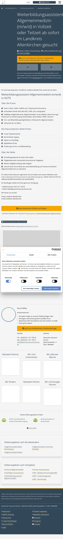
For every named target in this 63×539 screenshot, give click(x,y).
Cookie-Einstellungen (9, 521)
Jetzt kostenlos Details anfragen (31, 208)
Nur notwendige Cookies (31, 288)
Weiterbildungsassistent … (27, 8)
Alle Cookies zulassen (51, 288)
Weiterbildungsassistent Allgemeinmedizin (15, 222)
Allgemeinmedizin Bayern (13, 452)
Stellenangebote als (43, 213)
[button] (59, 3)
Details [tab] (31, 255)
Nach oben (32, 428)
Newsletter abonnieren (41, 514)
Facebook (37, 518)
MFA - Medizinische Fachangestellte (44, 473)
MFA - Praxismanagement (41, 476)
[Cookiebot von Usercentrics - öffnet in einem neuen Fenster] (53, 249)
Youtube (37, 524)
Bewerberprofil (37, 78)
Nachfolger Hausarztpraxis (14, 473)
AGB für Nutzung (8, 514)
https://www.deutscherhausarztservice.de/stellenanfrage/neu (22, 177)
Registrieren (44, 2)
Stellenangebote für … (11, 8)
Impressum (6, 511)
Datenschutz (6, 518)
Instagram (37, 521)
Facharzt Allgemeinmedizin (14, 470)
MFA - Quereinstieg (39, 479)
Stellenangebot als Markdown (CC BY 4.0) (27, 226)
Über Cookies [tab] (52, 255)
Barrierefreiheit (7, 524)
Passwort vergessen (40, 511)
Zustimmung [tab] (11, 255)
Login (28, 2)
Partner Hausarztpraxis (40, 470)
